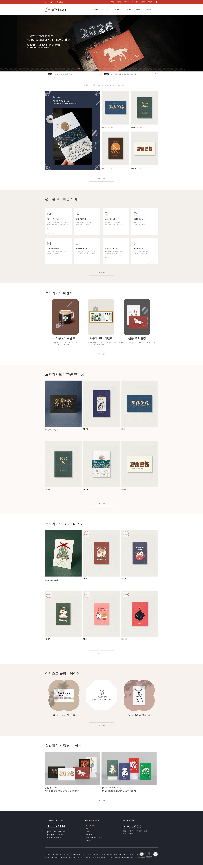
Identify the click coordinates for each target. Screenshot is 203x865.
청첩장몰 (61, 2)
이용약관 (120, 857)
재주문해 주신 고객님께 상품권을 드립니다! (64, 74)
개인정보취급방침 (128, 857)
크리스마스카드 (107, 9)
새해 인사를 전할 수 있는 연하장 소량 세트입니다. (62, 791)
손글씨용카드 (119, 9)
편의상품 (130, 9)
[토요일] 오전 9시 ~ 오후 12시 (55, 835)
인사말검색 (135, 2)
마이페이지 (127, 2)
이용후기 (143, 2)
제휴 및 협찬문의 (90, 834)
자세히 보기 (101, 179)
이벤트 (148, 9)
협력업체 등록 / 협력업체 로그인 (94, 837)
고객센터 (150, 2)
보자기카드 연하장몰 (50, 2)
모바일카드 (139, 9)
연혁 (87, 828)
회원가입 (119, 2)
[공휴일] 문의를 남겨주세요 (54, 838)
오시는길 (88, 831)
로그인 (112, 2)
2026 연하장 (94, 9)
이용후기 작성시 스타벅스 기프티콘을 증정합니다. (122, 74)
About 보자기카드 (90, 826)
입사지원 (88, 840)
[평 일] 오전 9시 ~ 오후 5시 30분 (56, 832)
